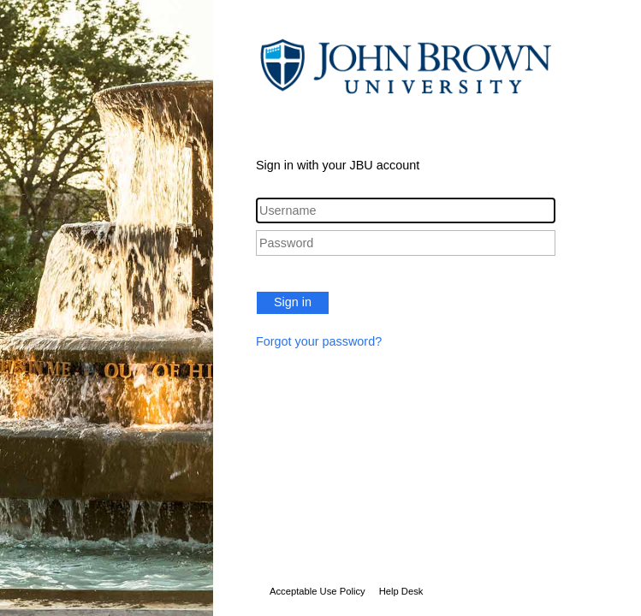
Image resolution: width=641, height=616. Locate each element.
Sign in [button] (293, 302)
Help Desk (401, 591)
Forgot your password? (319, 341)
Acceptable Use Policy (317, 591)
